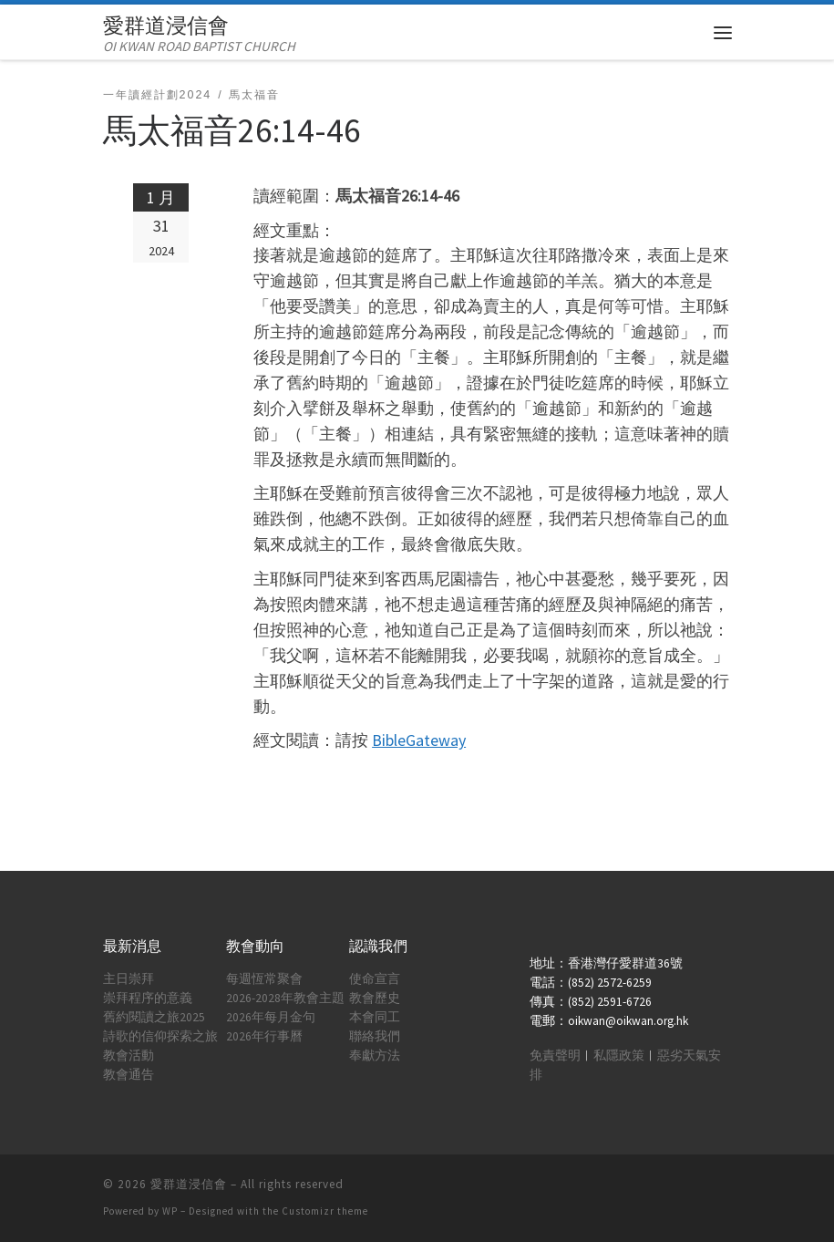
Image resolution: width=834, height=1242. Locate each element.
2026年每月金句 (270, 1017)
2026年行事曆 (264, 1036)
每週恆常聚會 (264, 979)
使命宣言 (374, 979)
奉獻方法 (374, 1055)
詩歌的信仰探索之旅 (160, 1036)
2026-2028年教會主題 (285, 998)
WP (170, 1211)
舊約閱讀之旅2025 (154, 1017)
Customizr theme (325, 1211)
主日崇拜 (128, 979)
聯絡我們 (374, 1036)
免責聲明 (555, 1055)
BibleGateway (419, 740)
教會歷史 (374, 998)
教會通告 (128, 1074)
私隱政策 (618, 1055)
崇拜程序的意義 (147, 998)
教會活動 (128, 1055)
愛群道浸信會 (188, 1184)
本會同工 (374, 1017)
